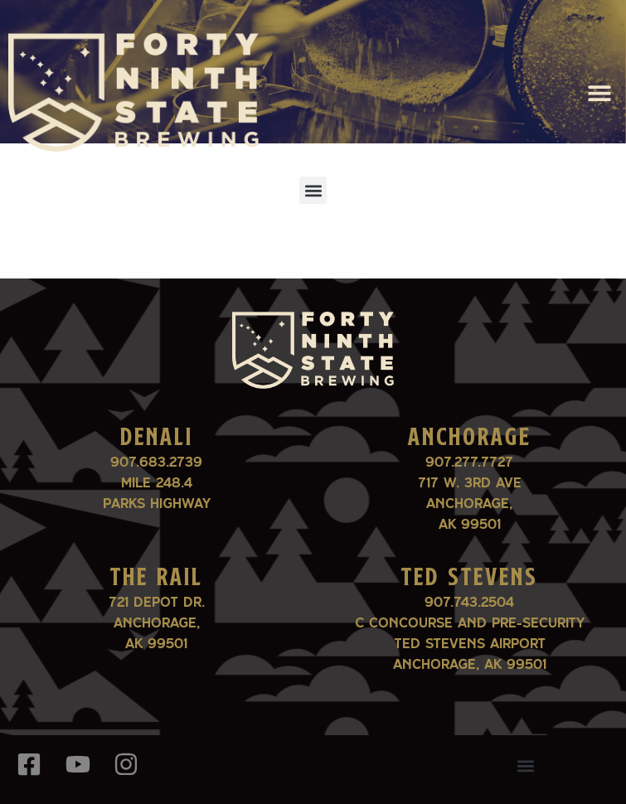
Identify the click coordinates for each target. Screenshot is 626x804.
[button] (599, 92)
